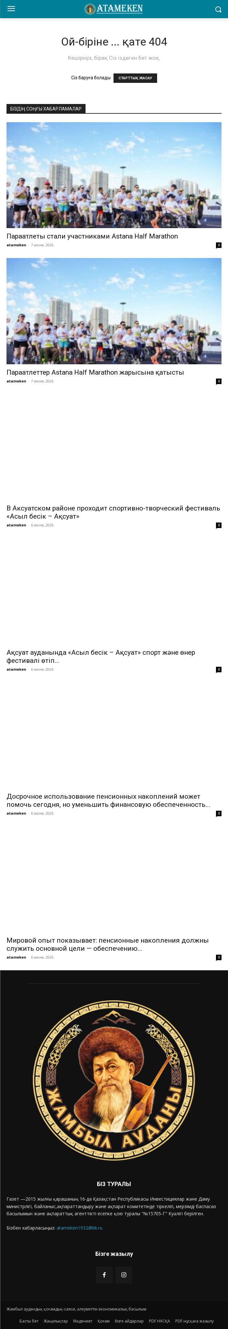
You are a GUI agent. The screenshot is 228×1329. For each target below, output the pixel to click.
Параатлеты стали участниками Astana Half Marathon (92, 236)
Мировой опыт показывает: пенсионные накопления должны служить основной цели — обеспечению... (108, 944)
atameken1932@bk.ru (79, 1228)
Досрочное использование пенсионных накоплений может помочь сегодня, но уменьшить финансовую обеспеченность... (108, 800)
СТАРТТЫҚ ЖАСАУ (135, 78)
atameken (16, 244)
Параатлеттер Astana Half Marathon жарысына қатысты (95, 372)
